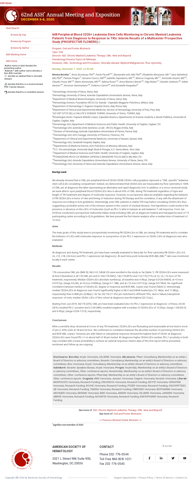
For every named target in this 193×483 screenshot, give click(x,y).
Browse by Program (21, 41)
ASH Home (6, 3)
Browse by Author (20, 48)
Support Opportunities (125, 477)
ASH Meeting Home (16, 54)
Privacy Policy (146, 477)
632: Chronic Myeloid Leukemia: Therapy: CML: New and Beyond (127, 410)
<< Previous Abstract (110, 420)
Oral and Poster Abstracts (128, 413)
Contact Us (181, 477)
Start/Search (12, 28)
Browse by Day (18, 34)
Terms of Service (164, 477)
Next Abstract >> (132, 420)
